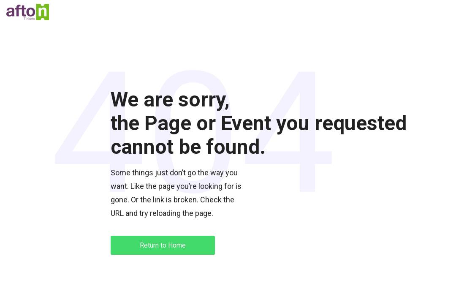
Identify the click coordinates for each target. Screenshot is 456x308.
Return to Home (163, 245)
